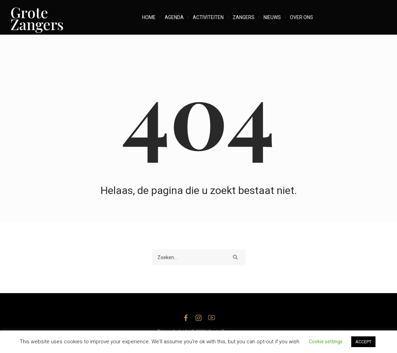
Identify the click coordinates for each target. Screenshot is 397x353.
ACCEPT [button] (363, 341)
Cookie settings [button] (326, 341)
